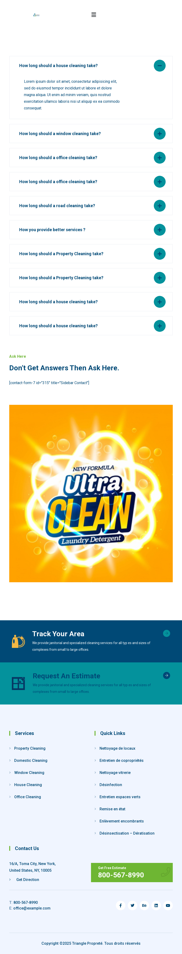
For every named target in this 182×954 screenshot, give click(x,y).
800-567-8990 (23, 902)
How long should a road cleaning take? (57, 205)
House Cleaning (28, 785)
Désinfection (111, 785)
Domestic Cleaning (30, 760)
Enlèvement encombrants (122, 821)
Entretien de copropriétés (122, 760)
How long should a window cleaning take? (60, 133)
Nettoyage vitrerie (115, 772)
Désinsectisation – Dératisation (127, 833)
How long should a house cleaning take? (58, 65)
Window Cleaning (29, 772)
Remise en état (112, 809)
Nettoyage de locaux (117, 748)
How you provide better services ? (52, 229)
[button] (94, 14)
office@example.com (29, 908)
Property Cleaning (30, 748)
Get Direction (24, 879)
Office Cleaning (27, 797)
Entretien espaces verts (120, 797)
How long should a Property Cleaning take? (61, 253)
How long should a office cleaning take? (58, 157)
